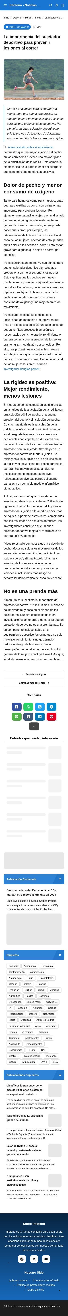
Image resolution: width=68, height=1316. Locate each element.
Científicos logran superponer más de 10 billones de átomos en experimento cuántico (25, 1090)
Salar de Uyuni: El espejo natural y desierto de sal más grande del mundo (24, 1150)
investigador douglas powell (21, 369)
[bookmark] (62, 5)
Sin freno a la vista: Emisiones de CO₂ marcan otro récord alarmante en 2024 (31, 892)
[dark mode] (56, 5)
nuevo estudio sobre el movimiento (30, 147)
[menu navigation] (5, 5)
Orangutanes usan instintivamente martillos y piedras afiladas (23, 1180)
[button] (34, 726)
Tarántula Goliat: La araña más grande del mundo (25, 1117)
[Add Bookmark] (37, 27)
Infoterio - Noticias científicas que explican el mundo (35, 1306)
